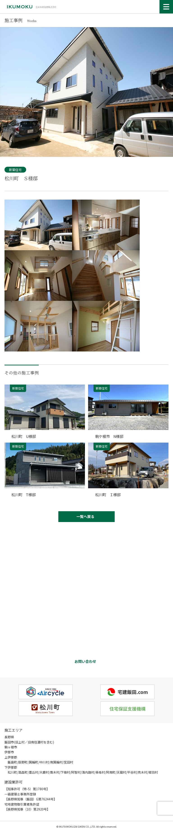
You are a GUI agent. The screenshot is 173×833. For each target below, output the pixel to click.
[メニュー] (166, 7)
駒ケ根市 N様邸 (110, 436)
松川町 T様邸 (24, 494)
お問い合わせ (85, 661)
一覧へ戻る (85, 516)
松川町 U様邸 (24, 436)
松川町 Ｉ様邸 (108, 494)
